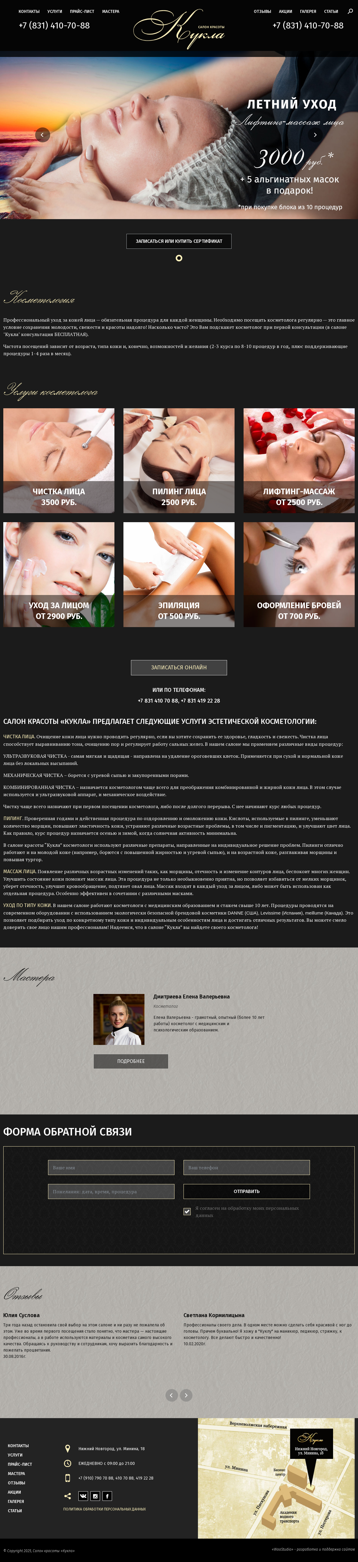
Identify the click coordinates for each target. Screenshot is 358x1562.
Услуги (54, 11)
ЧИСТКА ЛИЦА (18, 736)
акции (285, 11)
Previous (172, 1395)
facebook (107, 1494)
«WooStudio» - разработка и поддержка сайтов (313, 1549)
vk (80, 1494)
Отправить (247, 1191)
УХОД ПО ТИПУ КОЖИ (27, 905)
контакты (29, 11)
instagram (95, 1494)
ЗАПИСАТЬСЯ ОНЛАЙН (179, 667)
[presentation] (93, 1219)
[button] (25, 135)
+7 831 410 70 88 (158, 701)
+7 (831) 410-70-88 (54, 25)
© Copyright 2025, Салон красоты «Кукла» (39, 1551)
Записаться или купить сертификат (179, 241)
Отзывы (262, 11)
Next (187, 1395)
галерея (308, 11)
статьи (331, 11)
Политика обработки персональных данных (104, 1509)
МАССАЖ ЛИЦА (19, 871)
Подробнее (131, 1061)
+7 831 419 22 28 (200, 701)
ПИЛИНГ (12, 818)
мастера (110, 11)
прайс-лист (82, 11)
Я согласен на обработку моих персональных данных (247, 1211)
